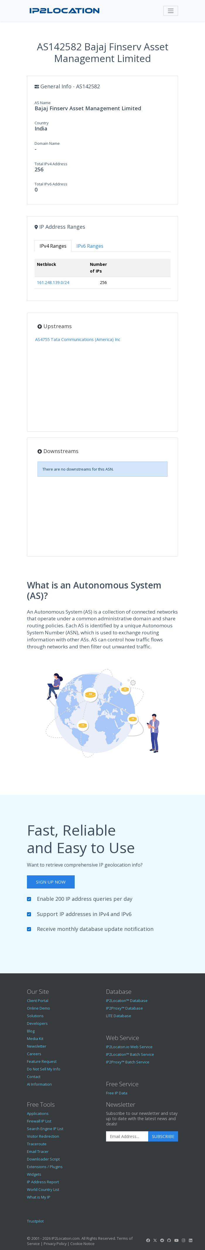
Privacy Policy (55, 1243)
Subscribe (163, 1136)
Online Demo (38, 1008)
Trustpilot (35, 1221)
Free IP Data (116, 1093)
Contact (33, 1076)
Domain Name (47, 143)
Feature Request (42, 1061)
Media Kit (35, 1038)
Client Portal (37, 1000)
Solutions (35, 1015)
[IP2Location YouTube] (176, 1240)
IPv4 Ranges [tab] (53, 246)
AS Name (43, 102)
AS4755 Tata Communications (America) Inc (77, 339)
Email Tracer (38, 1151)
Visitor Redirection (43, 1136)
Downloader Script (43, 1159)
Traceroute (37, 1143)
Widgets (34, 1174)
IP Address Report (43, 1181)
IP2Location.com (66, 1238)
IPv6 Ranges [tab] (89, 246)
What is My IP (38, 1197)
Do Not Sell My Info (43, 1069)
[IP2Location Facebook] (148, 1240)
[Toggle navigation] (170, 11)
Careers (34, 1053)
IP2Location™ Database (127, 1000)
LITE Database (118, 1015)
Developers (37, 1023)
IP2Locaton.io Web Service (129, 1046)
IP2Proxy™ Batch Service (127, 1062)
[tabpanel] (102, 276)
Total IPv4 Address (51, 163)
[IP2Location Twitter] (155, 1240)
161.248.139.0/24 (53, 282)
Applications (38, 1113)
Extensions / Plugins (45, 1166)
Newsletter (36, 1046)
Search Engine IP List (45, 1128)
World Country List (43, 1189)
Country (42, 122)
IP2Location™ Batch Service (130, 1054)
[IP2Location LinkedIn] (190, 1240)
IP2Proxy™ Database (124, 1008)
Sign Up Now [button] (51, 882)
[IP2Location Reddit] (162, 1240)
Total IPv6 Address (51, 184)
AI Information (39, 1084)
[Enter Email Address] (127, 1136)
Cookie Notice (82, 1243)
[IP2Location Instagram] (183, 1240)
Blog (31, 1031)
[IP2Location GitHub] (169, 1240)
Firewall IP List (39, 1121)
